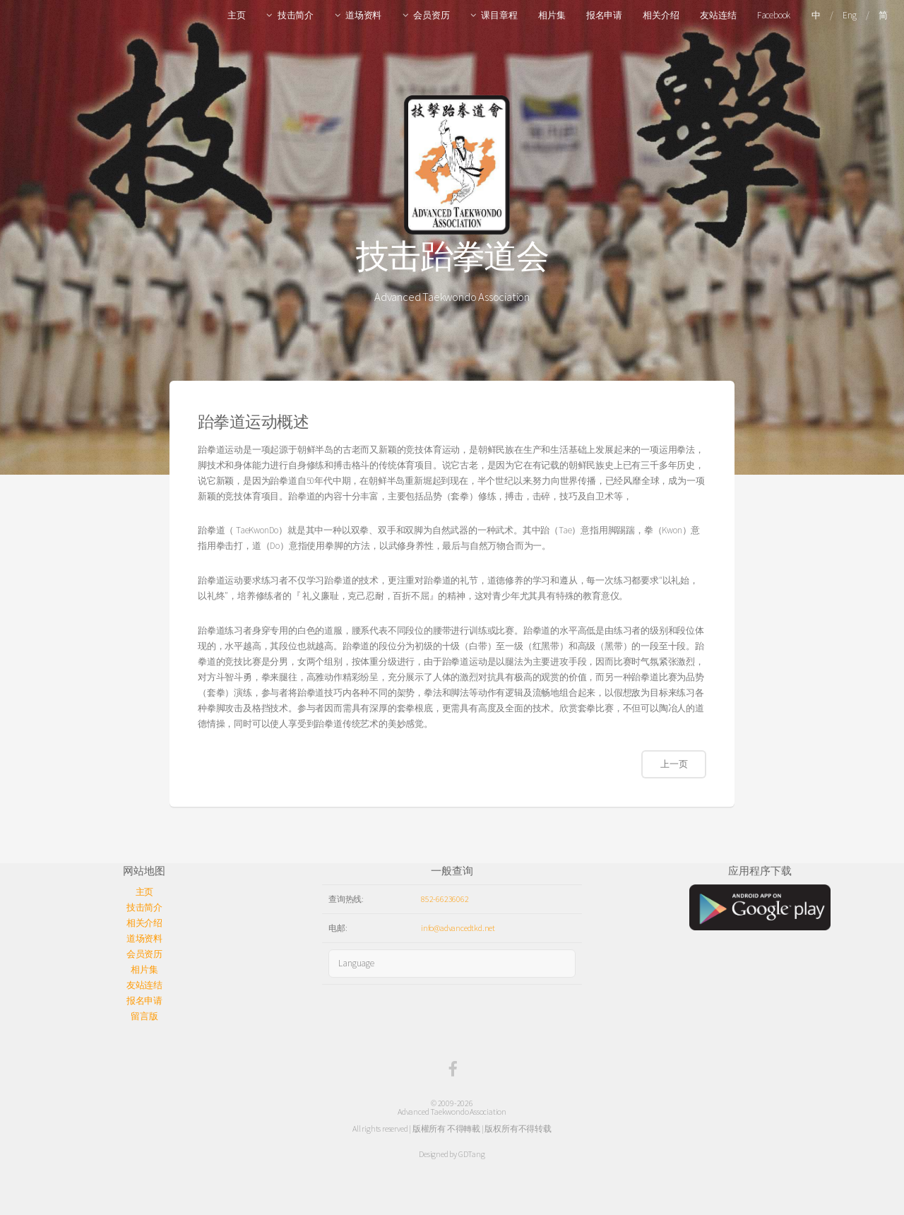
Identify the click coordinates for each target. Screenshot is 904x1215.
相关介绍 (661, 15)
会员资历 (431, 15)
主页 (236, 15)
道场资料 (363, 15)
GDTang (471, 1154)
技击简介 (296, 15)
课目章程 (499, 15)
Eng (849, 15)
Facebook (773, 15)
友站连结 (718, 15)
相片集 (551, 15)
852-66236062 (445, 899)
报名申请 (604, 15)
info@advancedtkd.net (458, 928)
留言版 (144, 1016)
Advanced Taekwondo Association (452, 1111)
